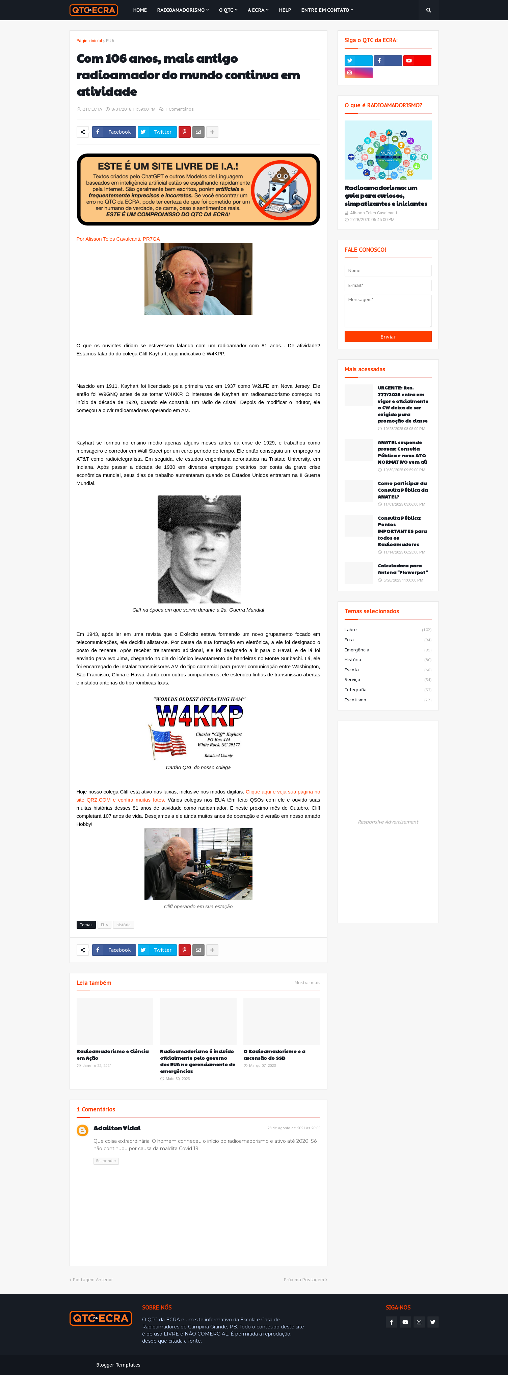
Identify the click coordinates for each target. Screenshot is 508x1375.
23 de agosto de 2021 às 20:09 (293, 1128)
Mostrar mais (307, 982)
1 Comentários (179, 109)
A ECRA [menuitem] (256, 10)
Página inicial (89, 40)
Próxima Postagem (304, 1280)
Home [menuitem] (140, 10)
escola (388, 670)
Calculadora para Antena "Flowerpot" (403, 568)
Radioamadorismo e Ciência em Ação (113, 1054)
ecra (388, 640)
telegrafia (388, 690)
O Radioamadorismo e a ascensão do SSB (274, 1054)
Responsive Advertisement (388, 822)
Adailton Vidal (116, 1128)
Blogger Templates (118, 1365)
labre (388, 630)
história (123, 924)
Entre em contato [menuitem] (325, 10)
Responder (106, 1160)
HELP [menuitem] (285, 10)
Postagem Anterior (93, 1280)
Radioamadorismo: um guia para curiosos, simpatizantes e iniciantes (386, 195)
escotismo (388, 700)
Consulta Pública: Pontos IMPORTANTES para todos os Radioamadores (402, 531)
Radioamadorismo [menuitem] (181, 10)
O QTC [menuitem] (226, 10)
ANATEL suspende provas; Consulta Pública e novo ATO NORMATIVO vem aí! (402, 452)
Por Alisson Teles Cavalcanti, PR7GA (119, 239)
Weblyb (185, 1365)
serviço (388, 680)
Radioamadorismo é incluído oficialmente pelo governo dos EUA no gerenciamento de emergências (197, 1061)
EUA (110, 40)
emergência (388, 650)
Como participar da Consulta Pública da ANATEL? (403, 490)
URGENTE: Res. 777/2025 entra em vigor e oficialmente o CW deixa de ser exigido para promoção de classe (403, 404)
